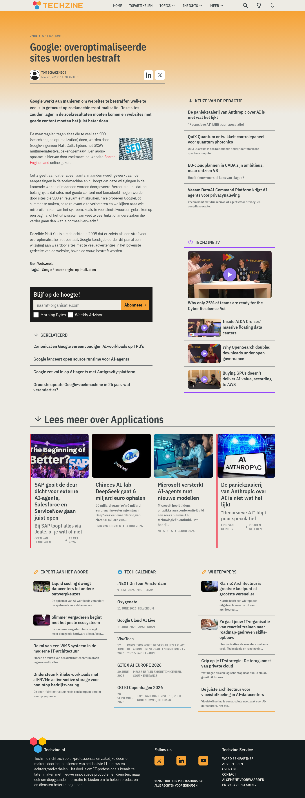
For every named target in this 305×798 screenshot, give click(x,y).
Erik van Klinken (108, 526)
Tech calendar (140, 572)
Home (117, 5)
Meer (214, 5)
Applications (52, 36)
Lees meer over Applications (104, 419)
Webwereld (45, 263)
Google (47, 269)
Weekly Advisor (89, 315)
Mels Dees (165, 531)
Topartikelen (140, 5)
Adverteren (232, 764)
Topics (165, 5)
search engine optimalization (75, 269)
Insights (190, 5)
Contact (229, 774)
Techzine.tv (207, 242)
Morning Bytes (53, 315)
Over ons (230, 769)
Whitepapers (222, 572)
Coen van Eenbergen (42, 540)
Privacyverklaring (239, 785)
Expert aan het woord (64, 572)
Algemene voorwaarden (243, 779)
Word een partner (238, 758)
